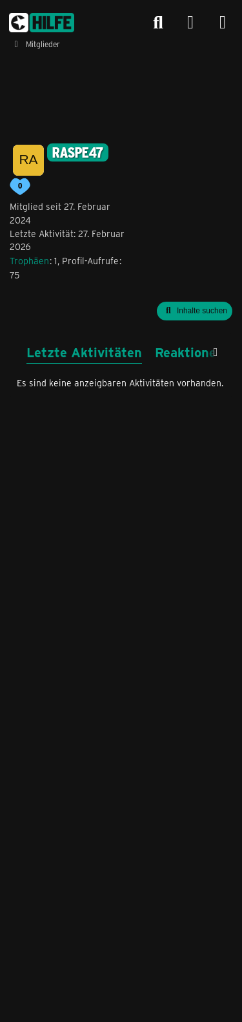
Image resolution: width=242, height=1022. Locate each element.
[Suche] (158, 23)
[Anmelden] (190, 23)
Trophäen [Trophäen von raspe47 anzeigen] (29, 261)
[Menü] (223, 23)
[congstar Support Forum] (41, 23)
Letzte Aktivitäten (84, 351)
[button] (194, 311)
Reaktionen (189, 351)
